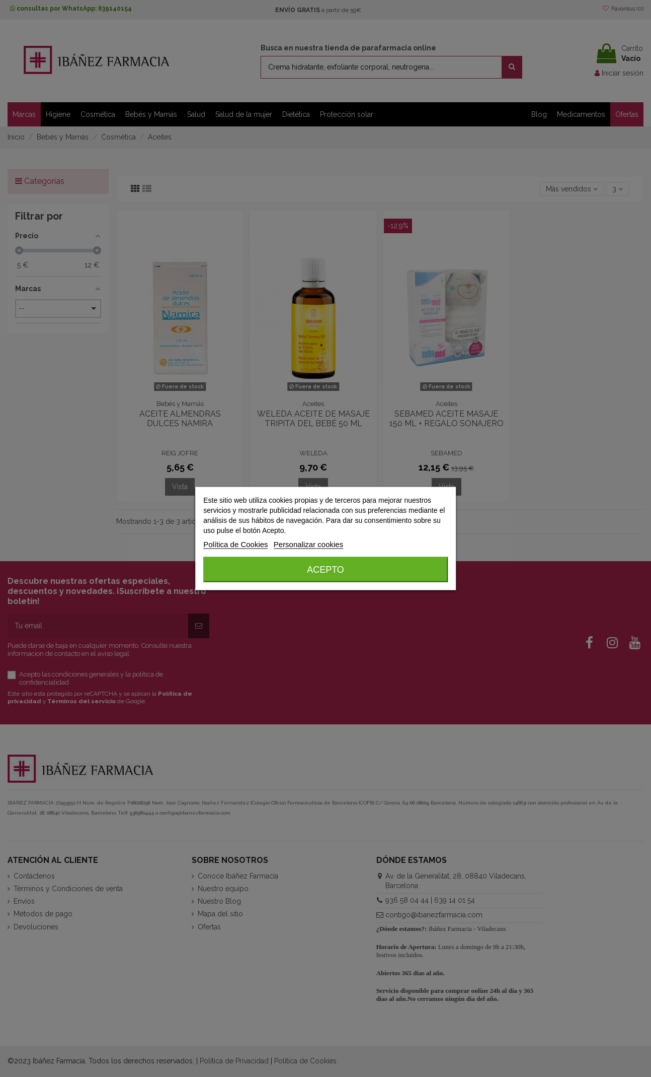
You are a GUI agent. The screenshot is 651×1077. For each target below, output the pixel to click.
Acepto (325, 570)
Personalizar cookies (308, 544)
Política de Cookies (235, 544)
